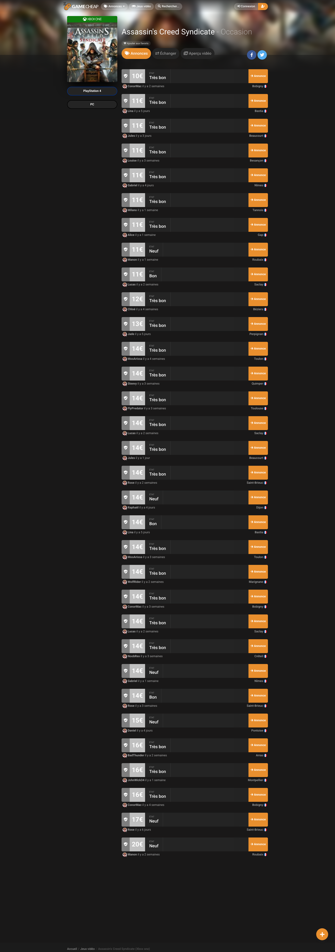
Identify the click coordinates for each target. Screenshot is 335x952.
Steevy (130, 383)
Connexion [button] (246, 6)
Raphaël (131, 507)
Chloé (129, 309)
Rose (129, 483)
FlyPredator (133, 408)
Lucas (129, 284)
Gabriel (130, 185)
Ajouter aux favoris (136, 43)
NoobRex (132, 656)
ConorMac (132, 86)
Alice (129, 235)
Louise (130, 160)
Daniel (130, 730)
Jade (129, 334)
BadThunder (134, 755)
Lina (128, 111)
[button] (168, 6)
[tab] (136, 53)
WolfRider (132, 582)
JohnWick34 (134, 780)
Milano (130, 210)
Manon (130, 260)
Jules (129, 136)
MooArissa (133, 359)
